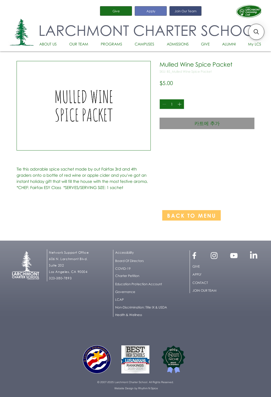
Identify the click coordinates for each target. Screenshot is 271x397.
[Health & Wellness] (131, 315)
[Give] (116, 11)
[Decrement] (163, 104)
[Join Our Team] (185, 11)
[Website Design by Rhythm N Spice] (136, 388)
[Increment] (180, 104)
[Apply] (151, 11)
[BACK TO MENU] (191, 215)
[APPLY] (210, 274)
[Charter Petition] (142, 276)
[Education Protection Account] (142, 284)
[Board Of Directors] (142, 261)
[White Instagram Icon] (214, 255)
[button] (50, 44)
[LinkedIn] (253, 255)
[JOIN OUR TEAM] (210, 290)
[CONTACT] (210, 283)
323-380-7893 (60, 278)
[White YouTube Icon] (233, 255)
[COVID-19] (142, 268)
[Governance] (142, 292)
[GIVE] (210, 266)
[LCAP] (142, 299)
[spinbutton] (172, 104)
